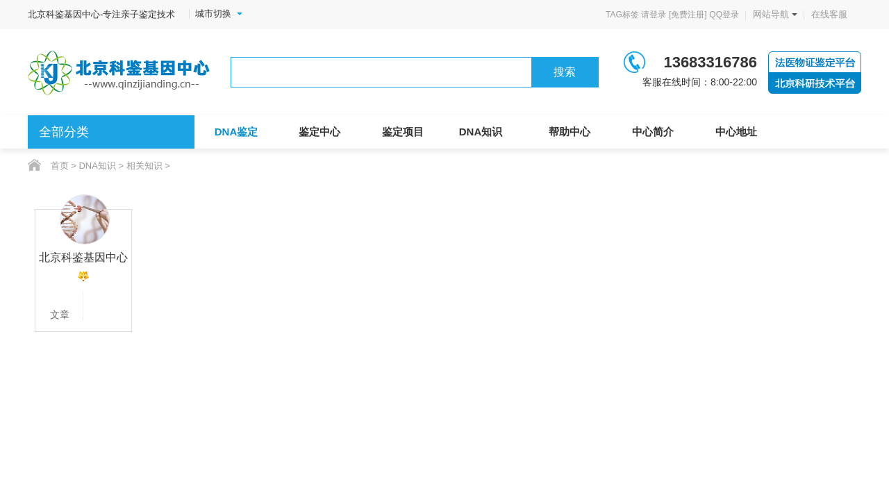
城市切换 (218, 14)
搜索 (565, 72)
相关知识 (144, 165)
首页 (60, 165)
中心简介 (653, 132)
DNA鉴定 (236, 132)
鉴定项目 (403, 132)
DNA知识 (481, 132)
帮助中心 (569, 132)
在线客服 (829, 14)
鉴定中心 (319, 132)
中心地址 (736, 132)
